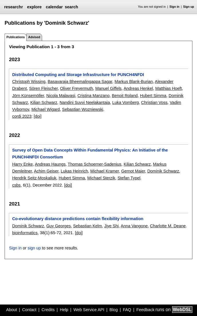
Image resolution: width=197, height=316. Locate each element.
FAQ (127, 309)
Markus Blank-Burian (134, 81)
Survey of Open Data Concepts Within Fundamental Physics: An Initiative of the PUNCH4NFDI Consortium (90, 153)
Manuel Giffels (108, 88)
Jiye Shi (111, 226)
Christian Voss (154, 102)
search (71, 7)
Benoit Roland (124, 95)
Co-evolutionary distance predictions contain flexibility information (77, 218)
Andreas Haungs (50, 164)
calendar (54, 7)
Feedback (145, 309)
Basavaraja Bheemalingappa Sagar (80, 81)
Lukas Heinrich (74, 171)
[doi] (38, 116)
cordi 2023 (21, 116)
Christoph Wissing (28, 81)
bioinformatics (25, 232)
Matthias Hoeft (168, 88)
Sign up (188, 6)
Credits (48, 309)
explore (34, 7)
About (11, 309)
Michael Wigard (45, 109)
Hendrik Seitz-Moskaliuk (34, 178)
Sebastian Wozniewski (82, 109)
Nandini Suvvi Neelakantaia (85, 102)
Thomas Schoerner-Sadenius (94, 164)
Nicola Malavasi (60, 95)
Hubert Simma (153, 95)
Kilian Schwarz (43, 102)
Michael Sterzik (101, 178)
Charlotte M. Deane (168, 226)
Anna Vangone (134, 226)
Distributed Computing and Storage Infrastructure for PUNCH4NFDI (78, 74)
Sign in (175, 6)
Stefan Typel (128, 178)
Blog (113, 309)
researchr (13, 7)
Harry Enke (22, 164)
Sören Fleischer (43, 88)
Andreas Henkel (138, 88)
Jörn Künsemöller (28, 95)
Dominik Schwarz (163, 171)
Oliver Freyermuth (76, 88)
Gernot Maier (133, 171)
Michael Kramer (104, 171)
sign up (34, 248)
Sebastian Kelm (87, 226)
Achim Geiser (46, 171)
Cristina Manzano (93, 95)
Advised (34, 37)
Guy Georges (58, 226)
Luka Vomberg (125, 102)
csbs (16, 185)
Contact (29, 309)
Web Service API (88, 309)
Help (64, 309)
